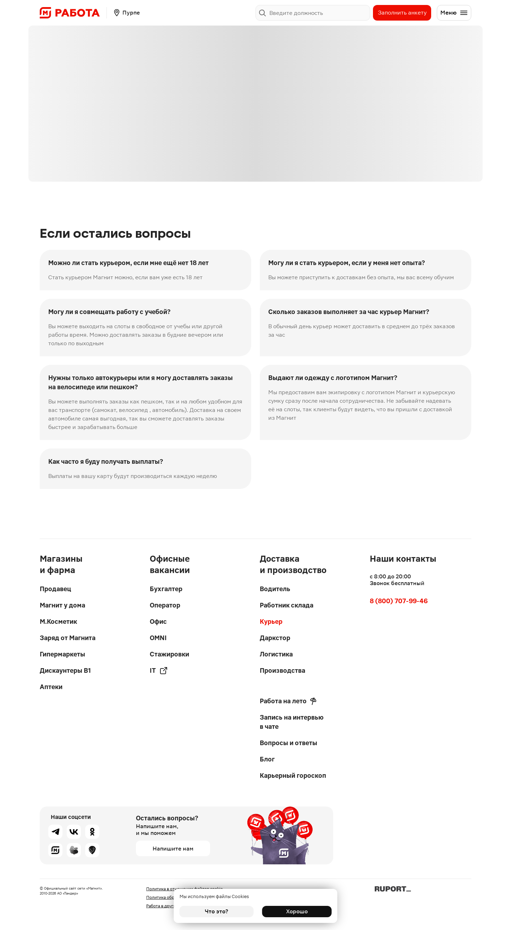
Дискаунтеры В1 (65, 670)
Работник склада (286, 605)
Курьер (271, 621)
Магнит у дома (62, 605)
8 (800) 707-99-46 (399, 601)
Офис (158, 621)
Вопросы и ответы (288, 743)
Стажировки (169, 654)
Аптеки (51, 686)
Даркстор (275, 638)
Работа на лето (288, 701)
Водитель (275, 589)
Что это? (216, 911)
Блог (267, 759)
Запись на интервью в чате (292, 722)
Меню (454, 13)
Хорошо (295, 911)
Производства (282, 670)
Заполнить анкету (402, 12)
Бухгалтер (166, 589)
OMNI (158, 638)
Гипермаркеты (62, 654)
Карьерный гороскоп (293, 775)
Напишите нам (173, 848)
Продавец (55, 589)
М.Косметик (58, 621)
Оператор (165, 605)
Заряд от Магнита (67, 638)
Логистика (276, 654)
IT (159, 670)
